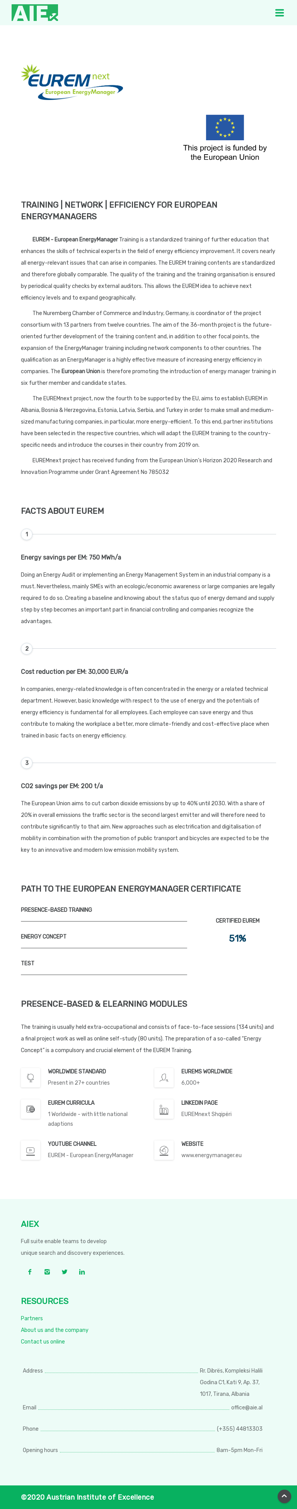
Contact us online (43, 1341)
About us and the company (55, 1330)
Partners (32, 1318)
